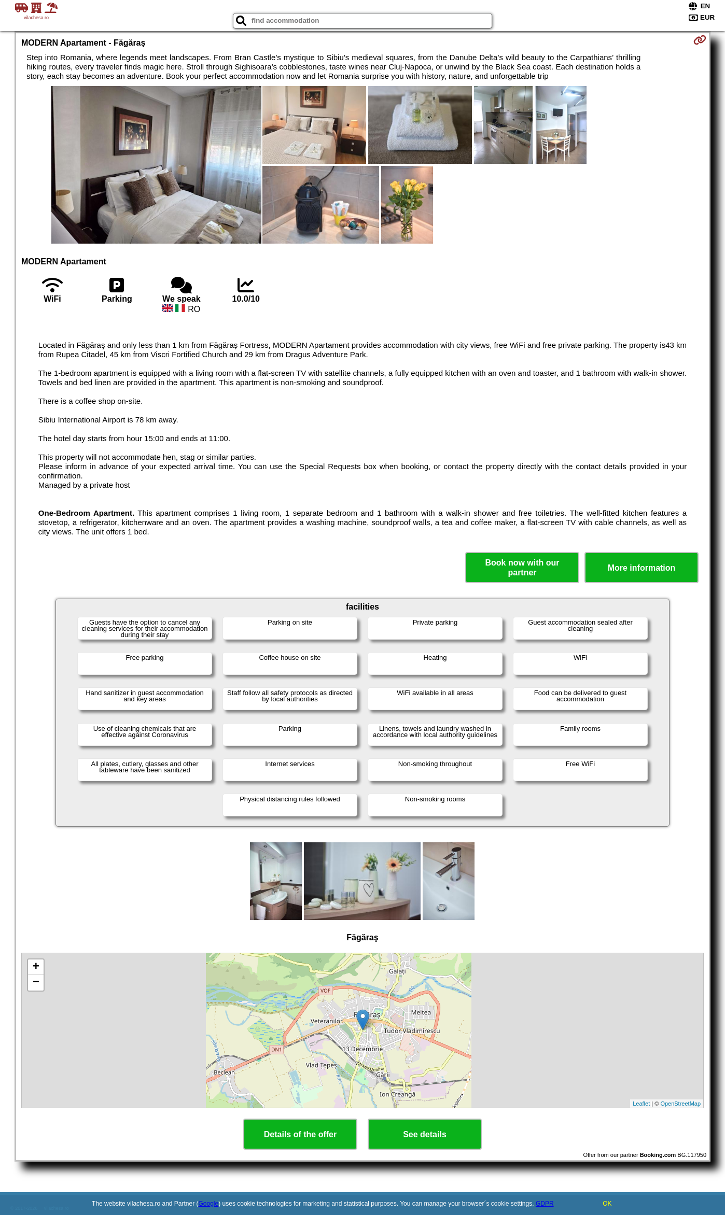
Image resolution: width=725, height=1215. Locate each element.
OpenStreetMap (680, 1103)
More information (642, 567)
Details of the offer (300, 1134)
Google (209, 1203)
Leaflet (641, 1103)
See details (425, 1134)
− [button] (36, 983)
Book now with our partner (522, 567)
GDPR (545, 1203)
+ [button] (36, 967)
